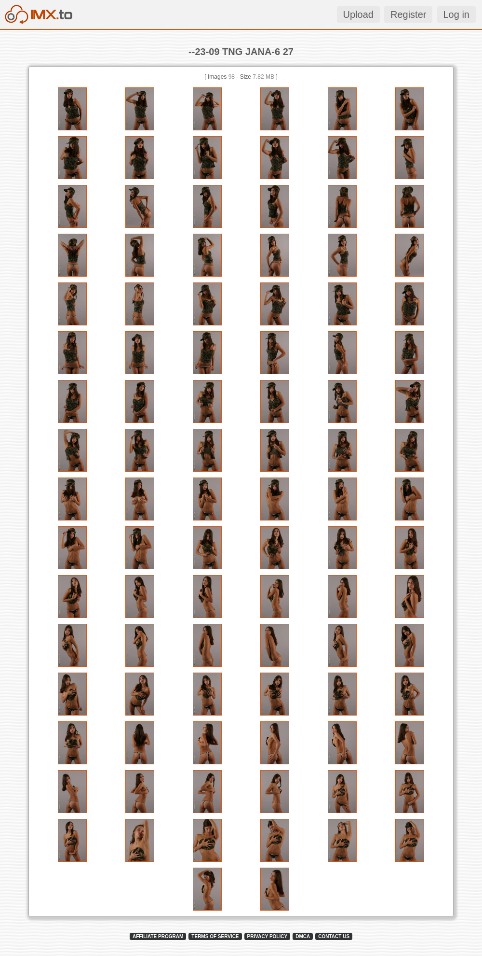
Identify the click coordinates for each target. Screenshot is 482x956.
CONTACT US (333, 936)
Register (408, 14)
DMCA (302, 936)
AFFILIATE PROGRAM (158, 936)
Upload (358, 14)
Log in (456, 14)
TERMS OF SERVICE (215, 936)
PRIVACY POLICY (267, 936)
